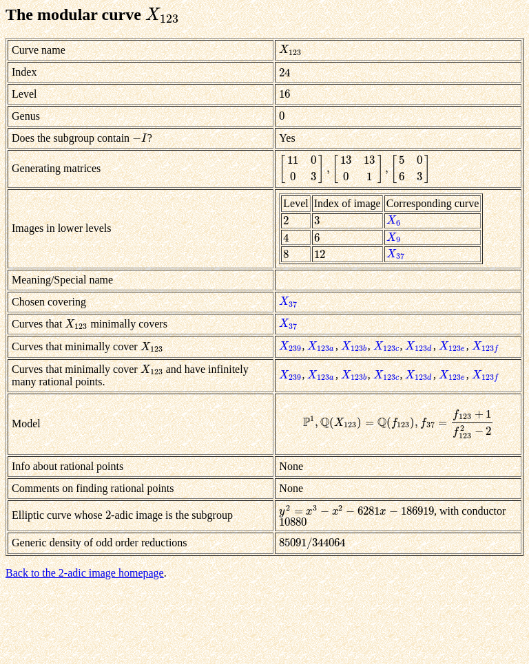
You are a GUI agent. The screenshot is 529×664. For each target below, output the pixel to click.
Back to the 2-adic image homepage (85, 573)
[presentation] (162, 14)
